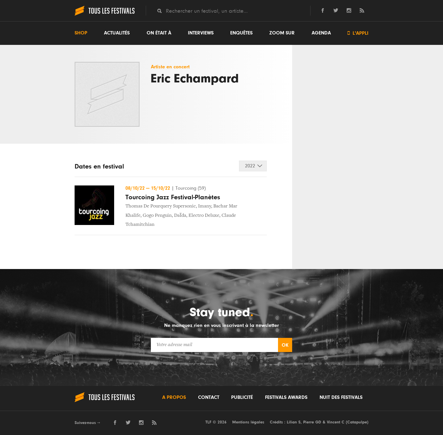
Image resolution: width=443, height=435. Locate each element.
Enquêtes (241, 33)
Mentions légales (248, 422)
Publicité (242, 397)
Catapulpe (357, 422)
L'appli (358, 33)
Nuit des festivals (341, 397)
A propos (174, 397)
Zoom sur (282, 33)
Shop (81, 33)
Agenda (321, 33)
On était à (159, 33)
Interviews (201, 33)
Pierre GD (312, 422)
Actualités (117, 33)
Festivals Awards (286, 397)
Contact (208, 397)
